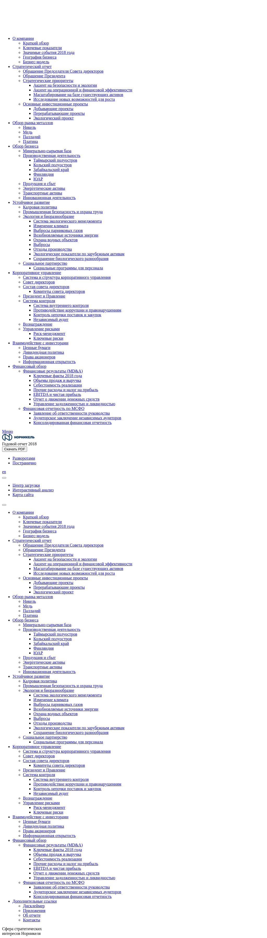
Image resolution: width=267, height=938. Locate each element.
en (4, 472)
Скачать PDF (14, 449)
